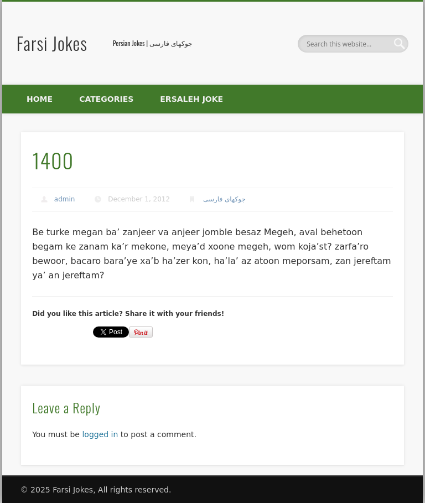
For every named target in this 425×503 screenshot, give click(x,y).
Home (40, 99)
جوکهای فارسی (224, 199)
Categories (106, 99)
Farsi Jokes (52, 43)
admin (64, 199)
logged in (100, 434)
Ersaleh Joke (191, 99)
